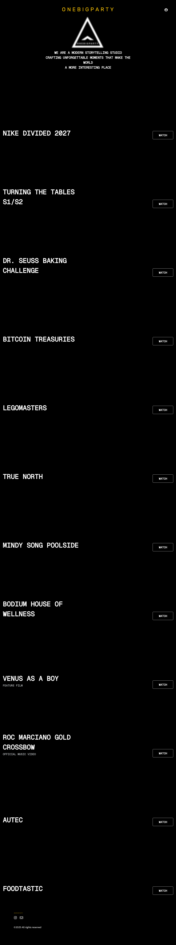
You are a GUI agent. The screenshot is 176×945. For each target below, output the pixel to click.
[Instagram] (15, 917)
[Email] (21, 917)
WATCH (163, 135)
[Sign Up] (166, 10)
